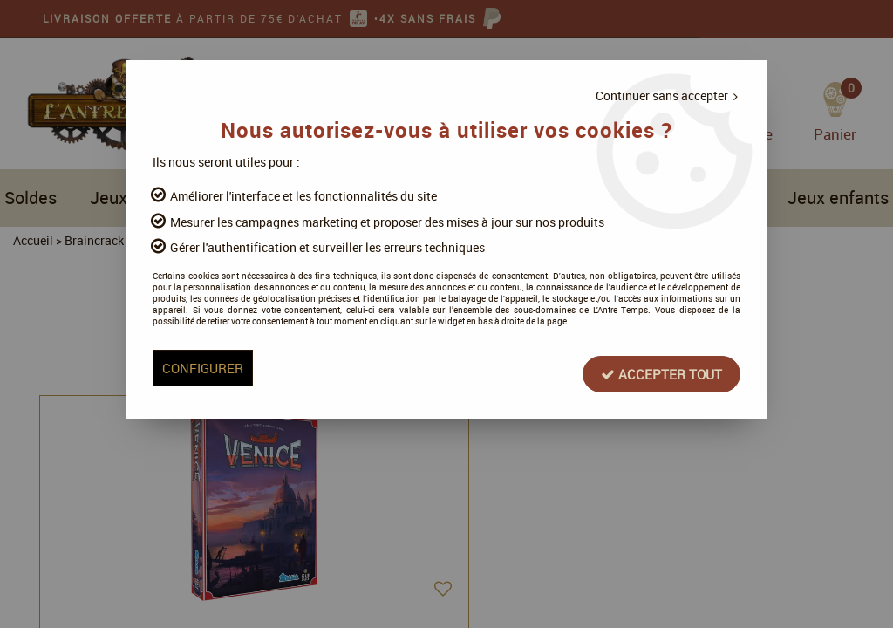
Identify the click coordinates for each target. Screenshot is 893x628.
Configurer (265, 409)
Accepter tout (601, 409)
